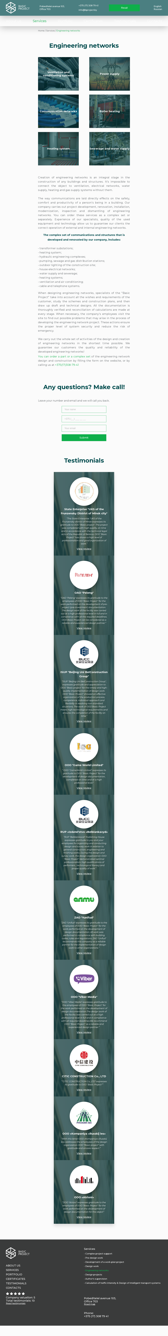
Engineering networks (68, 30)
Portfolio (65, 21)
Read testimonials (15, 1314)
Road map (89, 1314)
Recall (124, 8)
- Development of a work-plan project (104, 1272)
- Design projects (93, 1285)
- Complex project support (98, 1264)
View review (84, 559)
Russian (158, 9)
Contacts (154, 21)
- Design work (91, 1276)
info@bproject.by (87, 10)
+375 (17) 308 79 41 (88, 6)
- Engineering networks (96, 1281)
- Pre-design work (93, 1268)
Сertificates (93, 21)
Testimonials (125, 21)
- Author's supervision (95, 1289)
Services (39, 21)
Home (41, 30)
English (157, 6)
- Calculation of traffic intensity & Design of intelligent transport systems (122, 1293)
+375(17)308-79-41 (67, 375)
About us (13, 21)
